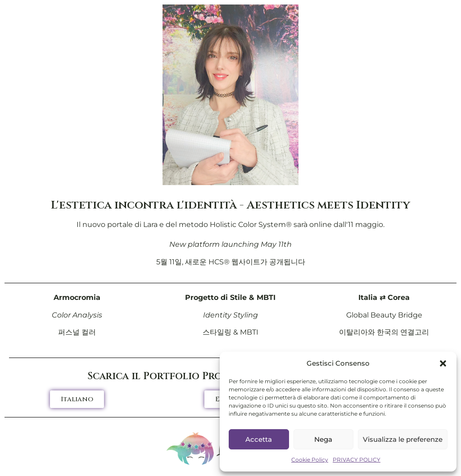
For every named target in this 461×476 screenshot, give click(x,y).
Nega (323, 439)
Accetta (258, 439)
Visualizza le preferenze (403, 439)
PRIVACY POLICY (356, 459)
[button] (442, 363)
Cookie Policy (309, 459)
